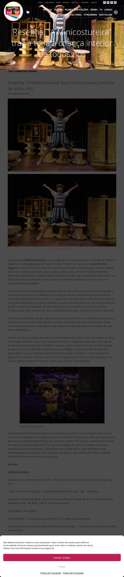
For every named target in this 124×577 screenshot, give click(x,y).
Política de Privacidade (50, 573)
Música (49, 9)
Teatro (60, 9)
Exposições (82, 9)
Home (40, 2)
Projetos (75, 2)
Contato (94, 2)
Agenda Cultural (71, 14)
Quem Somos (49, 2)
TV (101, 9)
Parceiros (84, 2)
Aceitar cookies (62, 557)
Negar (62, 566)
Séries (94, 9)
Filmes (70, 9)
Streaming (91, 14)
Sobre (58, 2)
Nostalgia (105, 14)
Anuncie (66, 2)
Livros (108, 9)
